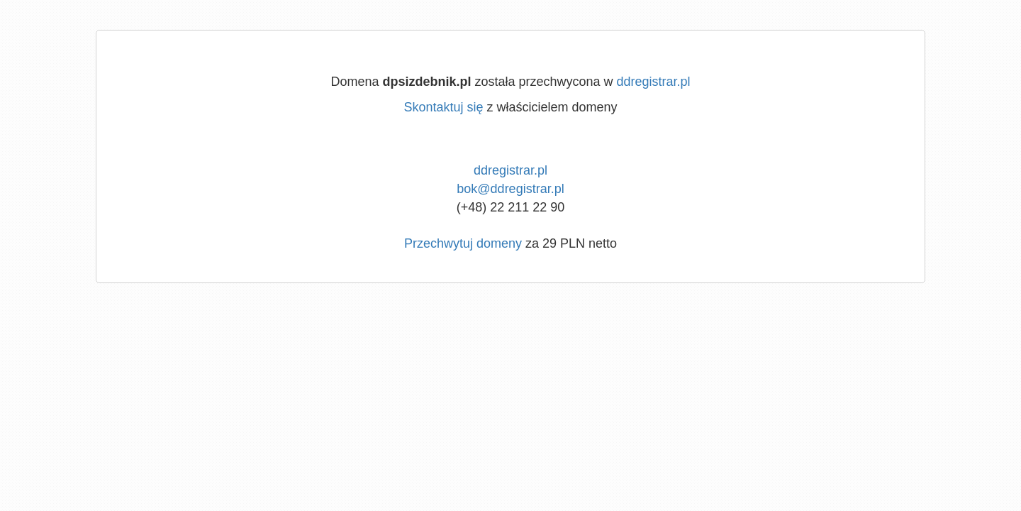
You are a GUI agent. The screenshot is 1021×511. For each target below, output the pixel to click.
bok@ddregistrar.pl (510, 189)
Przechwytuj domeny (463, 243)
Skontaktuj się (443, 107)
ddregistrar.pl (654, 82)
